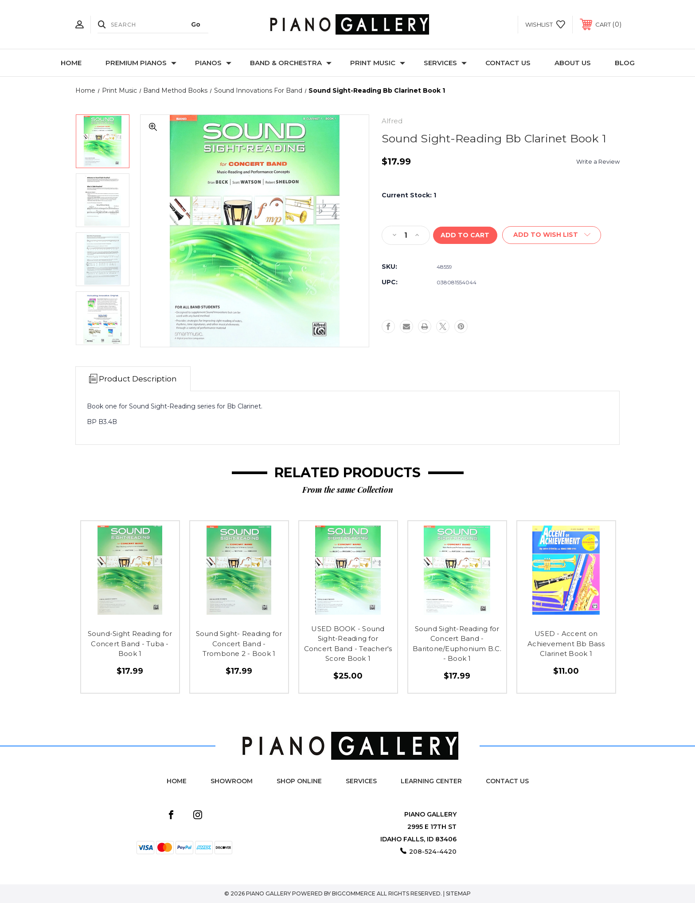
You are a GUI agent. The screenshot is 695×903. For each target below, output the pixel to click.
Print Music (377, 62)
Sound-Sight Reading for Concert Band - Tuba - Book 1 (130, 643)
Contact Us (508, 63)
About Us (572, 63)
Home (71, 63)
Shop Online (299, 781)
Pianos (213, 62)
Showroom (232, 781)
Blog (625, 63)
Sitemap (458, 893)
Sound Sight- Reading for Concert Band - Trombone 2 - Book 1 (239, 643)
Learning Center (431, 781)
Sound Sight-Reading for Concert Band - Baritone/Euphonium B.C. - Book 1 (457, 643)
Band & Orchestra (291, 62)
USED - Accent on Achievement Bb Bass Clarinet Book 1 (566, 643)
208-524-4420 (433, 852)
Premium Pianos (140, 62)
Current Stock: (409, 195)
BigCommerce (353, 893)
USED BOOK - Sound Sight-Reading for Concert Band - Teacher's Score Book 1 (348, 643)
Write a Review (598, 161)
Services (445, 62)
